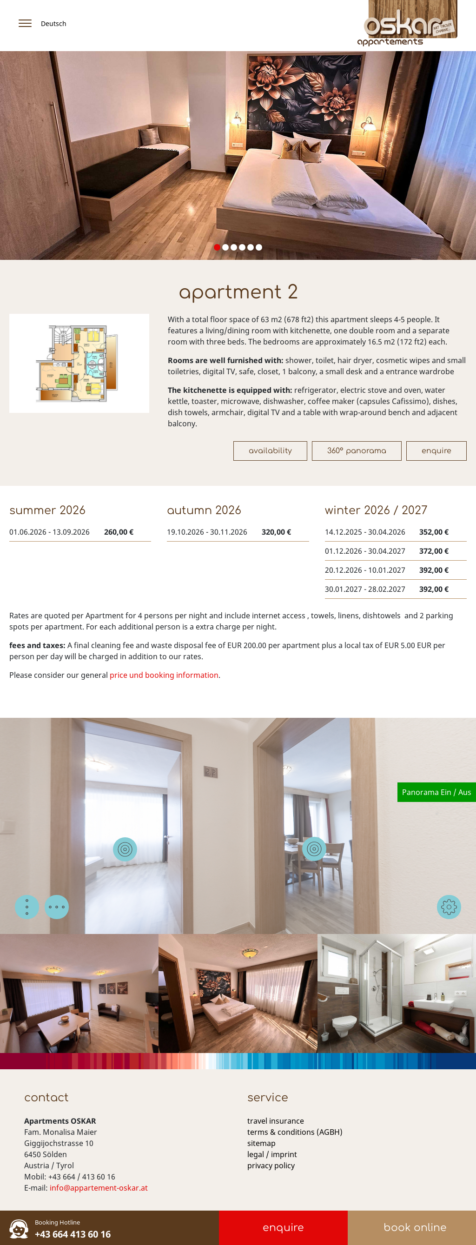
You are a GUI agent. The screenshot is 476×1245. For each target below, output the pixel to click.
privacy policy (271, 1165)
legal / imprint (272, 1154)
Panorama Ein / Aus (436, 792)
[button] (217, 247)
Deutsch (53, 23)
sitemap (261, 1143)
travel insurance (275, 1121)
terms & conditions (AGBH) (295, 1132)
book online (415, 1227)
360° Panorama (356, 451)
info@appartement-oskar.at (99, 1188)
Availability (270, 451)
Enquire (436, 451)
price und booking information (164, 675)
